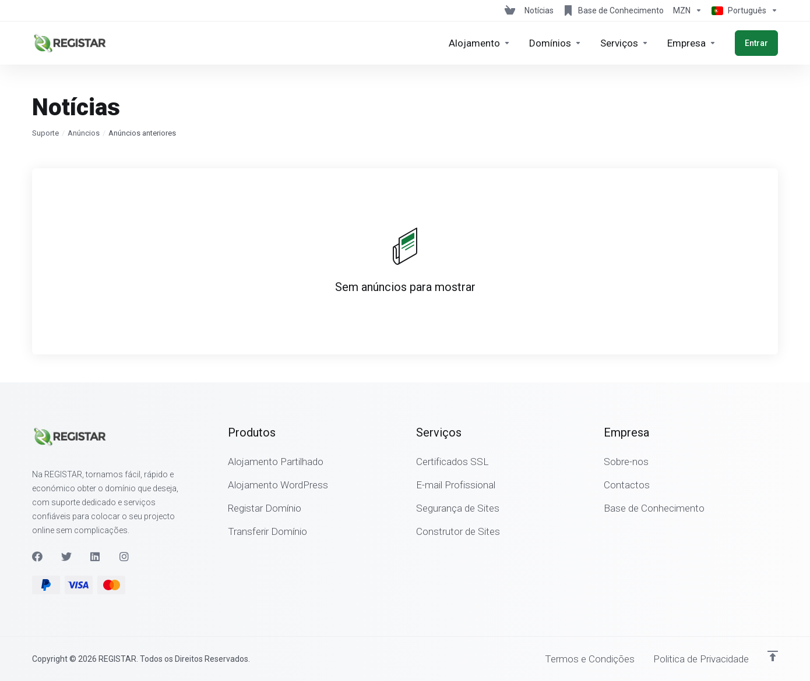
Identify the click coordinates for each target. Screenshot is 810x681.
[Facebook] (37, 556)
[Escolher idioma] (742, 10)
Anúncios (84, 133)
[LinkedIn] (95, 556)
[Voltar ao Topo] (772, 656)
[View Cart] (510, 10)
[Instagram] (124, 556)
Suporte (45, 133)
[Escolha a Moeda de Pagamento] (687, 10)
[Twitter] (66, 556)
